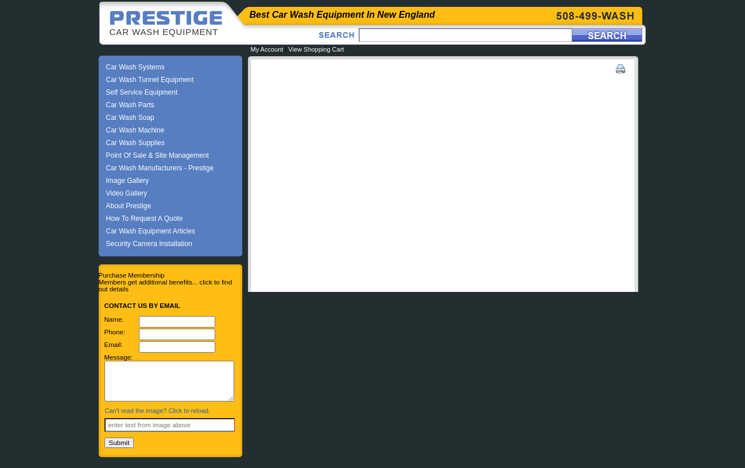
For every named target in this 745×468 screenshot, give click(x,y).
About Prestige (129, 206)
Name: (114, 319)
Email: (113, 344)
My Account (267, 49)
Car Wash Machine (135, 130)
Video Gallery (127, 193)
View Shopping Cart (316, 49)
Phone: (115, 332)
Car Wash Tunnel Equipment (150, 80)
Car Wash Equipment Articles (151, 231)
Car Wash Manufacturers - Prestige (160, 168)
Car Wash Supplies (135, 143)
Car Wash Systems (135, 67)
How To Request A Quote (144, 218)
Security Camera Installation (149, 244)
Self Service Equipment (142, 92)
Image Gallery (127, 181)
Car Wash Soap (130, 118)
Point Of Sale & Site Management (157, 155)
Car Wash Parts (130, 105)
